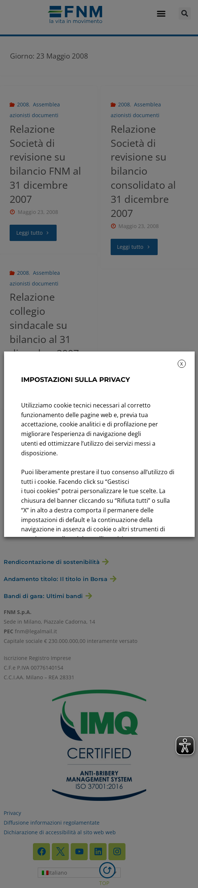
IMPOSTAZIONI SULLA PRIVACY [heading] (75, 380)
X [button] (181, 364)
